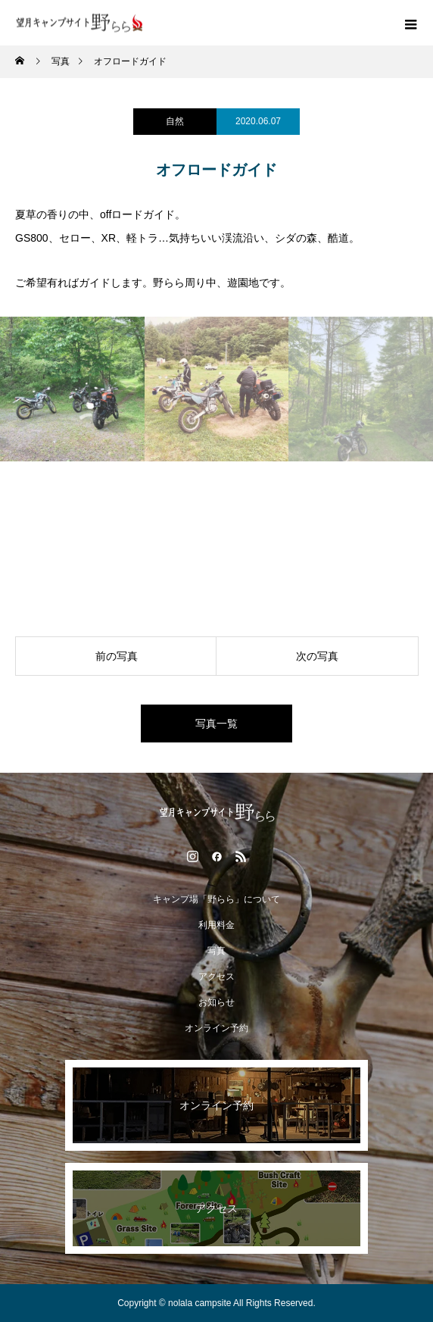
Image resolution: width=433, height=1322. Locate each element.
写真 (216, 950)
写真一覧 (216, 723)
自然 (175, 121)
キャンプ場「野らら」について (216, 899)
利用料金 (216, 925)
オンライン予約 (216, 1028)
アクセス (216, 976)
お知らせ (216, 1002)
